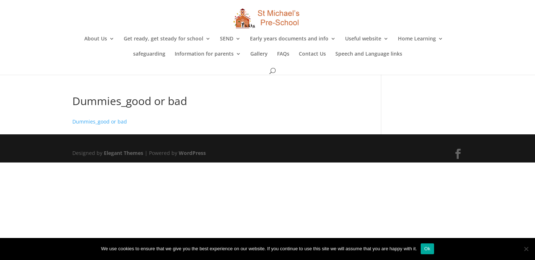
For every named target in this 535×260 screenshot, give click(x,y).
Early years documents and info (289, 39)
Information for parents (204, 54)
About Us (95, 39)
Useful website (363, 39)
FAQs (283, 54)
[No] (526, 248)
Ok (427, 248)
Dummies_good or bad (99, 121)
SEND (226, 39)
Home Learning (417, 39)
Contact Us (312, 54)
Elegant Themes (123, 153)
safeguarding (149, 54)
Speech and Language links (368, 54)
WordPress (192, 153)
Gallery (259, 54)
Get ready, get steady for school (163, 39)
